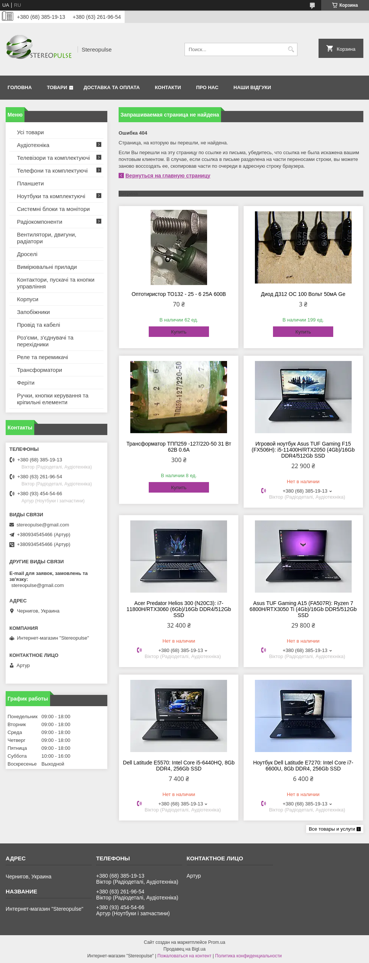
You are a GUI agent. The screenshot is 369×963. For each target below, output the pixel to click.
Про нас (207, 87)
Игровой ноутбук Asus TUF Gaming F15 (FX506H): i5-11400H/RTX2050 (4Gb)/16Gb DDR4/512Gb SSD (303, 450)
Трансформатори (39, 370)
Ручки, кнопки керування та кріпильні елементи (52, 398)
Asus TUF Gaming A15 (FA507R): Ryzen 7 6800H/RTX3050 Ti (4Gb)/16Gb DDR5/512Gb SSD (303, 609)
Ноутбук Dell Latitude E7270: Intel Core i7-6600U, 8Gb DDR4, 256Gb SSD (303, 766)
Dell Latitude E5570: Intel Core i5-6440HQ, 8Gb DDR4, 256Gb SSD (179, 766)
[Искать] (290, 49)
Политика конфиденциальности (248, 955)
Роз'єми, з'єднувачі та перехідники (45, 340)
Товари (57, 87)
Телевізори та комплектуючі (53, 158)
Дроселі (27, 254)
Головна (20, 87)
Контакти (168, 87)
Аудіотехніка (33, 145)
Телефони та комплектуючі (52, 170)
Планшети (30, 183)
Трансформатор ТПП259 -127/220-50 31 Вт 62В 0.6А (179, 447)
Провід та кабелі (38, 325)
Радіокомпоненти (39, 221)
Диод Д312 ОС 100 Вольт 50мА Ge (303, 294)
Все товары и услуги (332, 829)
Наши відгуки (252, 87)
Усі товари (30, 132)
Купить (178, 332)
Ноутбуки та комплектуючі (51, 196)
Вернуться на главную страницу (167, 176)
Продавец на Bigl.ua (184, 949)
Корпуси (27, 299)
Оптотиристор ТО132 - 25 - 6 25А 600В (179, 294)
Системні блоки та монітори (53, 209)
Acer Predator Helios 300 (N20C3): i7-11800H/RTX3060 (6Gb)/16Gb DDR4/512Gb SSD (179, 609)
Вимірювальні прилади (47, 267)
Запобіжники (33, 312)
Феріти (26, 382)
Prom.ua (216, 942)
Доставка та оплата (112, 87)
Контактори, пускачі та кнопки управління (56, 283)
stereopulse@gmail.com (43, 525)
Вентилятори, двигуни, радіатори (46, 237)
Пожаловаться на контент (184, 955)
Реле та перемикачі (42, 357)
